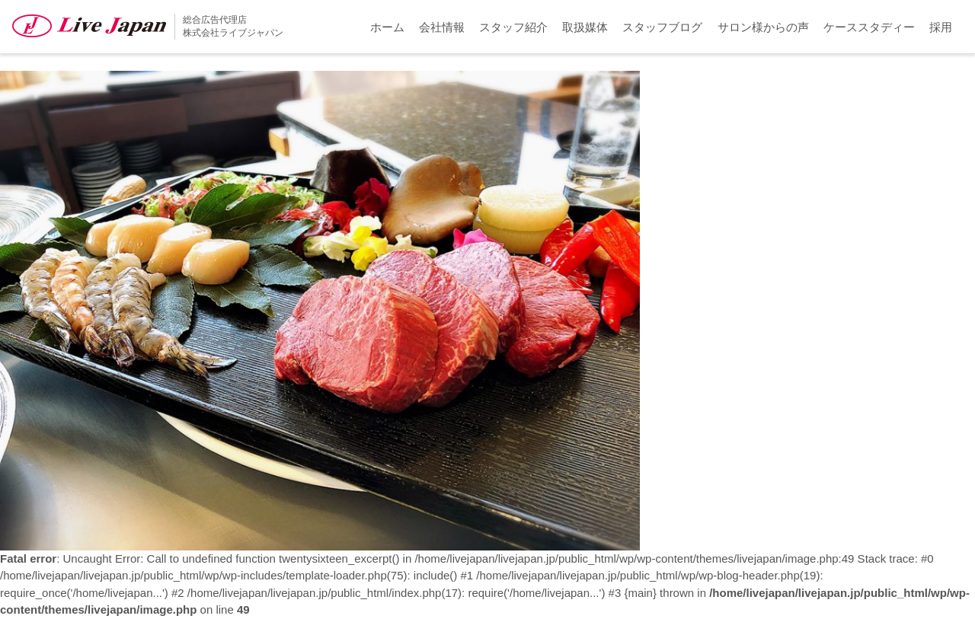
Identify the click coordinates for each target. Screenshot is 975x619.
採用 (940, 27)
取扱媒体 (585, 27)
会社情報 (442, 27)
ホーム (387, 27)
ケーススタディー (869, 27)
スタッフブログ (662, 27)
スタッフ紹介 (513, 27)
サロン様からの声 (763, 27)
